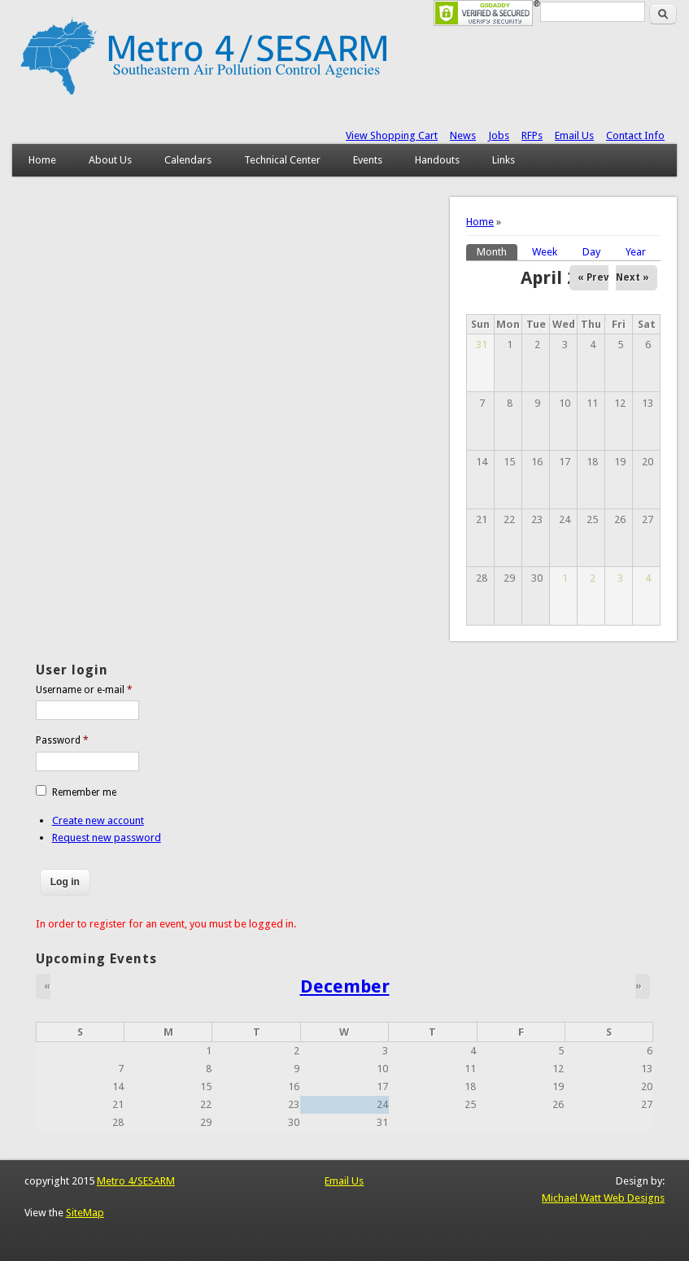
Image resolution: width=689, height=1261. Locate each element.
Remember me (84, 792)
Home (42, 160)
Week (544, 252)
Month (497, 251)
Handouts (437, 160)
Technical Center (282, 160)
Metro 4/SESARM (136, 1181)
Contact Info (635, 135)
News (463, 135)
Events (367, 160)
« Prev (593, 277)
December (345, 986)
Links (503, 160)
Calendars (187, 160)
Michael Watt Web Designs (603, 1198)
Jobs (498, 135)
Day (591, 252)
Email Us (574, 135)
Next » (632, 277)
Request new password (106, 837)
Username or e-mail (84, 690)
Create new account (98, 820)
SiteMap (85, 1212)
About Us (110, 160)
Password (62, 740)
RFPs (532, 135)
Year (636, 252)
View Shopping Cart (392, 135)
